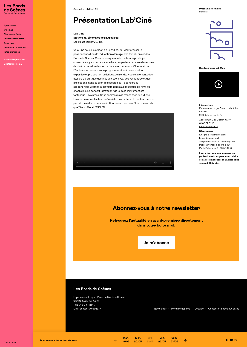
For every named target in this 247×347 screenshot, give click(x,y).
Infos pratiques (12, 52)
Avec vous (9, 43)
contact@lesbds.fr (208, 126)
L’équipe (199, 308)
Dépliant (203, 11)
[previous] (115, 340)
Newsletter (160, 308)
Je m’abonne (156, 242)
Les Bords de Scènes (15, 47)
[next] (185, 340)
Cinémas (8, 30)
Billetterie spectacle (14, 59)
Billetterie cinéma (13, 64)
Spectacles (10, 25)
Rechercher (10, 342)
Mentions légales (180, 308)
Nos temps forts (12, 34)
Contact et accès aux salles (223, 308)
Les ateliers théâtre (14, 38)
